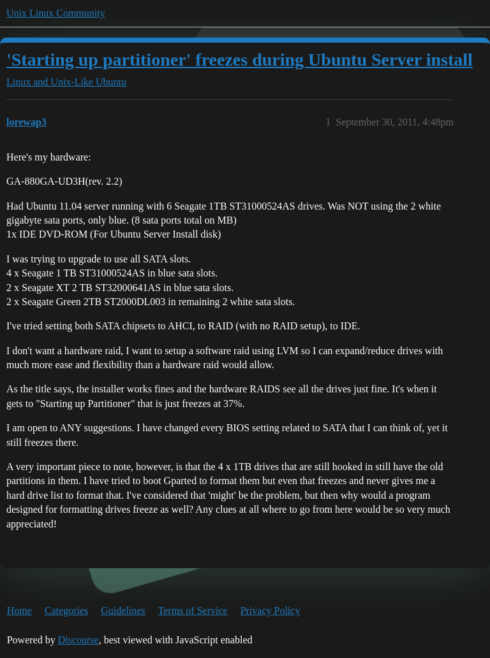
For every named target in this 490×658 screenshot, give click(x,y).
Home (19, 610)
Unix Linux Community (55, 13)
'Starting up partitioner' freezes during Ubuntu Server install (239, 59)
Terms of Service (193, 610)
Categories (66, 610)
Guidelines (123, 610)
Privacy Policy (271, 610)
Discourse (78, 639)
